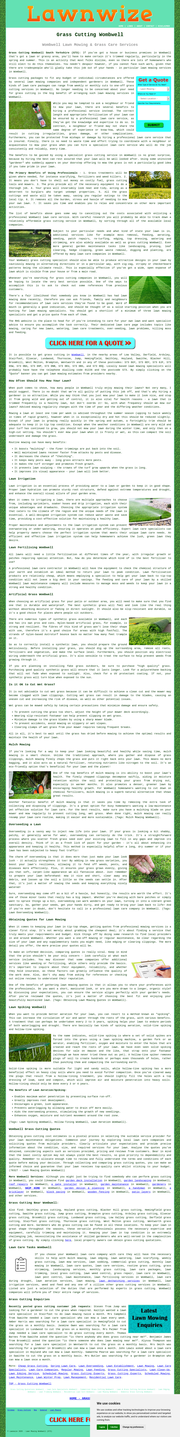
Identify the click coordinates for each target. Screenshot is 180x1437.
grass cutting (66, 278)
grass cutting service (101, 155)
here (68, 1240)
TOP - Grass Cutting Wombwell (30, 1383)
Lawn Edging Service (24, 1373)
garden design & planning (84, 1188)
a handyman (137, 1188)
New (35, 1410)
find (20, 1210)
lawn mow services (72, 1262)
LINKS (130, 26)
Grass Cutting (24, 1410)
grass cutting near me (127, 1336)
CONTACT (150, 26)
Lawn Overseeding (91, 1366)
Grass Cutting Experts (87, 1373)
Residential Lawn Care (105, 1377)
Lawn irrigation (20, 486)
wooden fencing (98, 1192)
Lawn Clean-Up (160, 1369)
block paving (56, 1192)
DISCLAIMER (164, 26)
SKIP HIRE (32, 1188)
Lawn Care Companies (43, 1369)
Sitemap (10, 1410)
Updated (43, 1410)
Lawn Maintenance (21, 1377)
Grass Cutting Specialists (127, 1369)
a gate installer (64, 1184)
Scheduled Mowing (55, 1373)
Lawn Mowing (145, 1366)
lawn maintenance (35, 583)
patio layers (141, 1192)
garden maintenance (115, 1184)
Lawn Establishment (120, 1366)
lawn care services (109, 1265)
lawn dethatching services (119, 1281)
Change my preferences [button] (133, 1427)
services (30, 1195)
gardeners (159, 1184)
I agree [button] (102, 1427)
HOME (121, 26)
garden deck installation (84, 1180)
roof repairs (18, 1184)
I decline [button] (114, 1427)
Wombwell (78, 354)
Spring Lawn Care (63, 1366)
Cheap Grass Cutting (32, 1366)
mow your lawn (70, 107)
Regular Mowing (72, 1369)
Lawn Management (75, 1377)
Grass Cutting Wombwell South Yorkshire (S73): (45, 52)
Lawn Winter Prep (48, 1377)
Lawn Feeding (95, 1369)
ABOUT (140, 26)
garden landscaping (137, 1180)
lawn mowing (36, 81)
